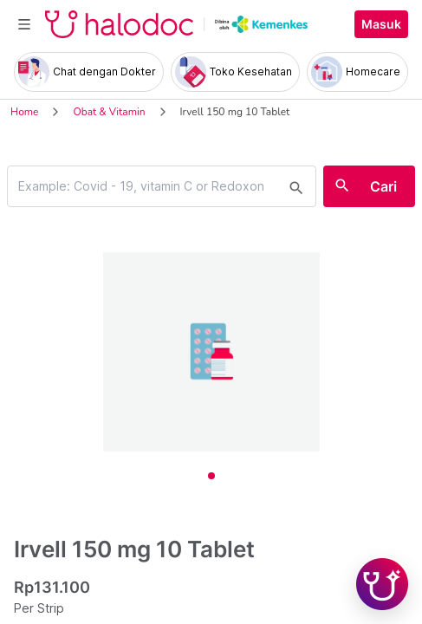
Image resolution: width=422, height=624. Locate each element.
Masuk (381, 24)
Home (24, 112)
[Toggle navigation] (24, 24)
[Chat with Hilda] (382, 584)
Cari (383, 186)
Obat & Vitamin (109, 112)
